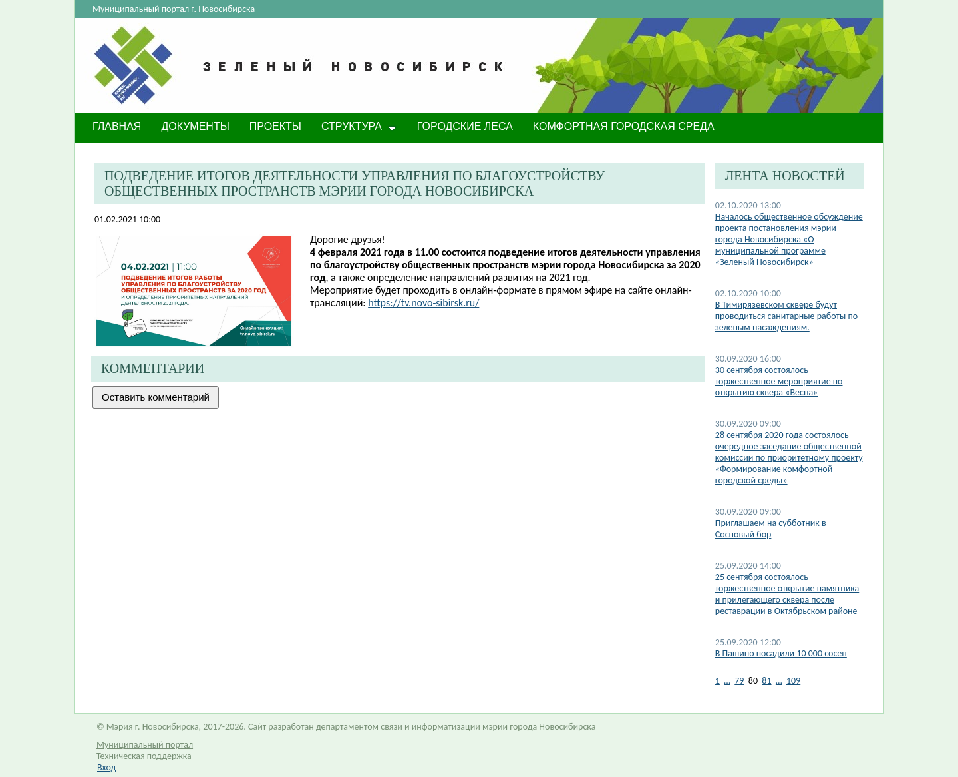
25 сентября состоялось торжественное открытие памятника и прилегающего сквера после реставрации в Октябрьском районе (787, 594)
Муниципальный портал (144, 744)
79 (739, 680)
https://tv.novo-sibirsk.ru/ (423, 302)
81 (766, 680)
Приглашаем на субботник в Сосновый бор (770, 528)
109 (793, 680)
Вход (106, 767)
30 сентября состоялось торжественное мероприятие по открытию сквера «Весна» (779, 381)
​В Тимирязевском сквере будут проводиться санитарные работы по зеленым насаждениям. (786, 316)
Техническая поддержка (144, 756)
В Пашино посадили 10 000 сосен (781, 653)
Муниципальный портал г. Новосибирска (173, 9)
